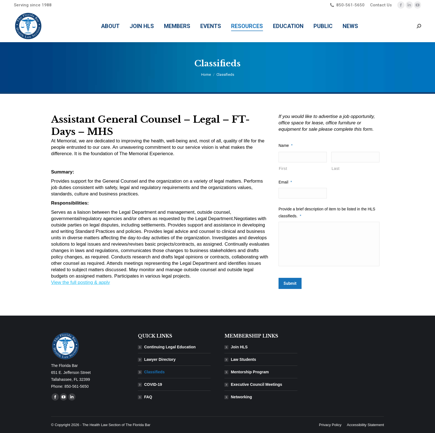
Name (286, 145)
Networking (241, 397)
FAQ (148, 397)
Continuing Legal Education (170, 347)
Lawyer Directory (160, 359)
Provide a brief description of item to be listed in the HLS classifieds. (327, 212)
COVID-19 (153, 384)
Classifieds (154, 372)
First (283, 168)
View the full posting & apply (80, 282)
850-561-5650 (347, 5)
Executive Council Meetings (256, 384)
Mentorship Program (250, 372)
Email (285, 182)
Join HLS (239, 347)
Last (336, 168)
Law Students (243, 359)
